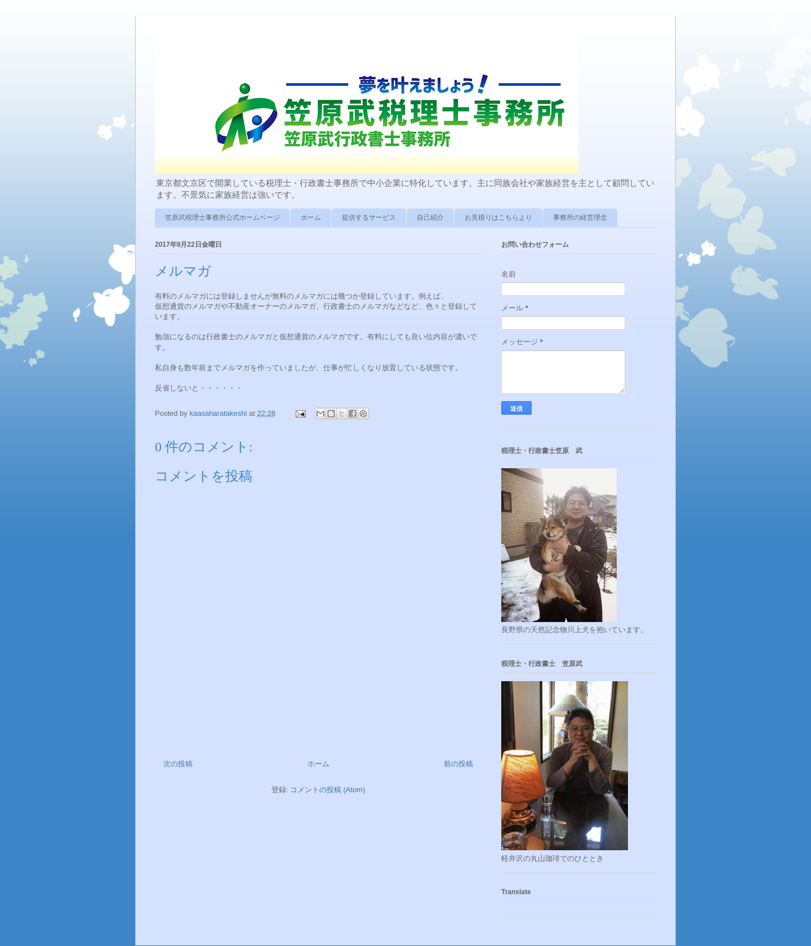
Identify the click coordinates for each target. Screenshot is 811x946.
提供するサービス (369, 217)
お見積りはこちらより (498, 217)
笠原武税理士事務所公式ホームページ (222, 217)
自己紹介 (430, 217)
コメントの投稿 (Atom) (328, 789)
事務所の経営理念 (580, 217)
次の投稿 (178, 764)
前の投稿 (458, 764)
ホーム (311, 217)
